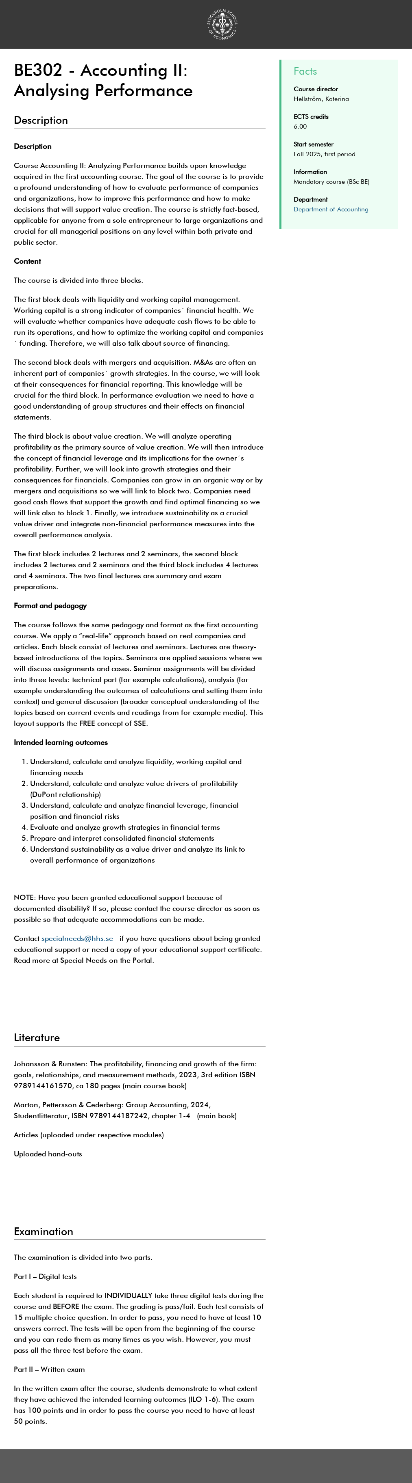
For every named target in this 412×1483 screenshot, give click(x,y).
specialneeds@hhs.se (77, 938)
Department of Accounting (331, 210)
